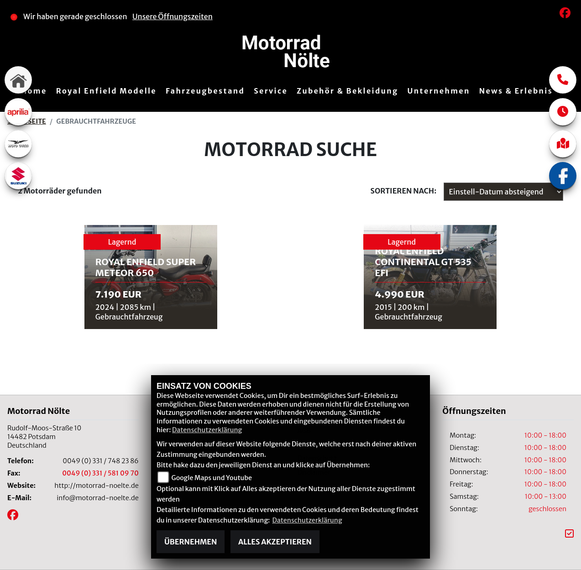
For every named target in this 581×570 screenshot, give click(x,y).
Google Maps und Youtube (212, 478)
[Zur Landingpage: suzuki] (18, 175)
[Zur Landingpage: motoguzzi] (18, 143)
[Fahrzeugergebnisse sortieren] (503, 192)
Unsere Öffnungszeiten (172, 16)
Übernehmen (190, 541)
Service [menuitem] (271, 90)
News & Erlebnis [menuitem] (516, 90)
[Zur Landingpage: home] (18, 80)
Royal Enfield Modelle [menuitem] (106, 90)
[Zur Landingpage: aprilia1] (18, 112)
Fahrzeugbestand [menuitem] (205, 90)
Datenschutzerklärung (207, 430)
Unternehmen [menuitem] (439, 90)
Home (34, 90)
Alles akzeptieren (275, 541)
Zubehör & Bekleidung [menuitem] (347, 90)
